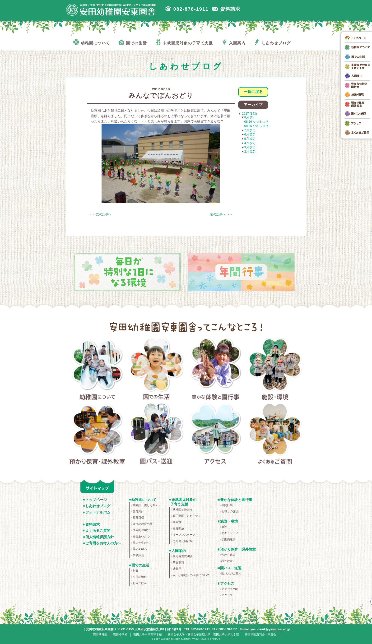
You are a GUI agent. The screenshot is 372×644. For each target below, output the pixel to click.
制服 (135, 570)
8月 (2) (249, 117)
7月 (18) (249, 130)
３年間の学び (141, 530)
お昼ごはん (140, 583)
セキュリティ (229, 533)
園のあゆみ (140, 549)
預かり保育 (228, 554)
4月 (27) (249, 143)
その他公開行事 (183, 541)
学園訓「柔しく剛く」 (147, 505)
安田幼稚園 (100, 634)
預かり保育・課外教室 (97, 434)
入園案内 (179, 551)
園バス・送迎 (156, 434)
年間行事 (227, 505)
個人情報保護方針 (99, 537)
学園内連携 (228, 539)
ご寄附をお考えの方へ (103, 543)
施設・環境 (275, 370)
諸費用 (177, 568)
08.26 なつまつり (256, 121)
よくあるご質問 (275, 434)
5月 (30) (249, 138)
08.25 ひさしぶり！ (257, 126)
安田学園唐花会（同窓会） (262, 634)
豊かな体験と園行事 (216, 370)
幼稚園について (97, 370)
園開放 (177, 522)
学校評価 (138, 555)
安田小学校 (120, 634)
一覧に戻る (253, 92)
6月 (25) (249, 134)
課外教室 (227, 561)
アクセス (216, 434)
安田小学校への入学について (191, 575)
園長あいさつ (141, 536)
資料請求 (92, 524)
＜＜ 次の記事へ (100, 214)
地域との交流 (229, 511)
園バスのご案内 (231, 573)
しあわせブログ (97, 506)
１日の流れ (140, 577)
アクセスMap (229, 589)
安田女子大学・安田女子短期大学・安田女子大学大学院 (203, 634)
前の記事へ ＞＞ (221, 214)
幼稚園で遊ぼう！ (184, 509)
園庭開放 (178, 528)
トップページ (96, 500)
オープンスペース (184, 534)
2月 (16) (249, 151)
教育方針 (138, 511)
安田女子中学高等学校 (147, 634)
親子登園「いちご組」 (187, 516)
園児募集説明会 (183, 556)
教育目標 (138, 517)
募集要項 (178, 562)
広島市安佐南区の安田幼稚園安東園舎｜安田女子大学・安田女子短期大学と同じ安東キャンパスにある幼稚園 (111, 10)
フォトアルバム (97, 512)
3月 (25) (249, 147)
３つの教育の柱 (143, 524)
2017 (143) (249, 113)
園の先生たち (141, 542)
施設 (224, 526)
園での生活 (156, 370)
